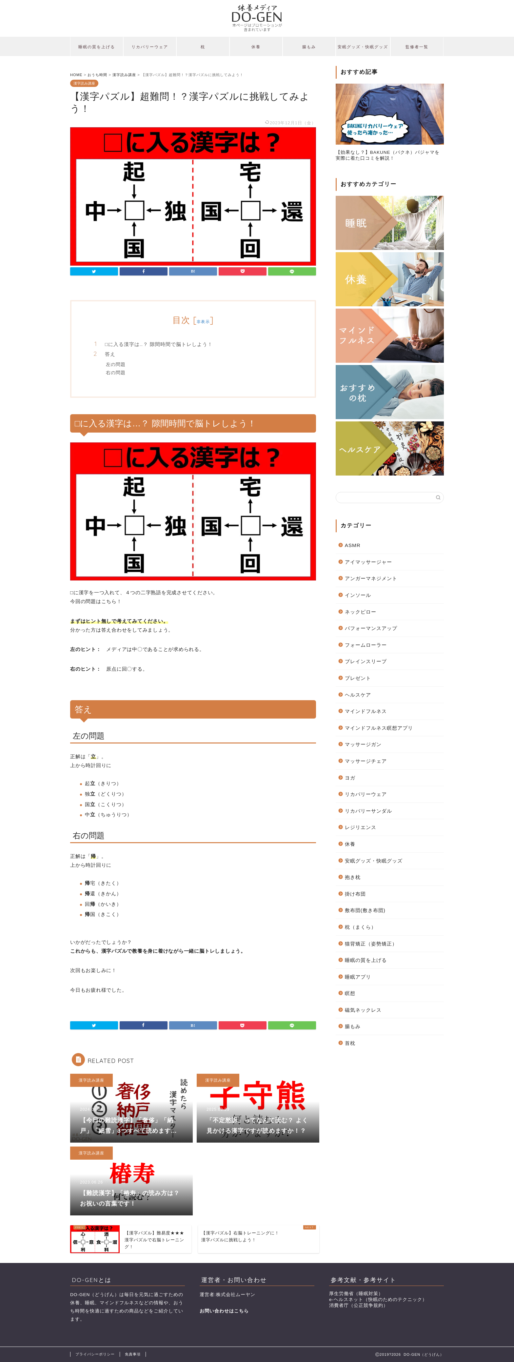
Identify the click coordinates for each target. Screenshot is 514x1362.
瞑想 (350, 993)
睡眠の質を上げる (96, 46)
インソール (358, 595)
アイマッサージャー (368, 562)
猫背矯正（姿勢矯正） (371, 943)
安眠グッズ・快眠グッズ (363, 46)
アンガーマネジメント (371, 578)
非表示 (203, 321)
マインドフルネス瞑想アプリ (379, 728)
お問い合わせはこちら (224, 1311)
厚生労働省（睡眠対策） (356, 1293)
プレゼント (358, 678)
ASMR (353, 545)
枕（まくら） (360, 927)
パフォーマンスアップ (371, 628)
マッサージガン (363, 744)
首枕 (350, 1043)
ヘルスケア (358, 695)
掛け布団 (355, 894)
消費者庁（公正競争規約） (358, 1305)
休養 (256, 46)
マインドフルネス (366, 711)
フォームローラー (366, 645)
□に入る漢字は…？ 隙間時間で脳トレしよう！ (159, 344)
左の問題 (116, 364)
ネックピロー (360, 612)
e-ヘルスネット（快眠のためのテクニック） (378, 1299)
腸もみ (309, 46)
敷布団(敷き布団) (365, 910)
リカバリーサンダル (368, 811)
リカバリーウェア (149, 46)
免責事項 (133, 1354)
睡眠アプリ (358, 977)
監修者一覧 (416, 46)
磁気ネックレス (363, 1010)
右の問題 (116, 372)
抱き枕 (353, 877)
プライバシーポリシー (95, 1354)
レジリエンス (360, 827)
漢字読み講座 (84, 83)
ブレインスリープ (366, 661)
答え (110, 354)
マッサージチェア (366, 761)
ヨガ (350, 778)
